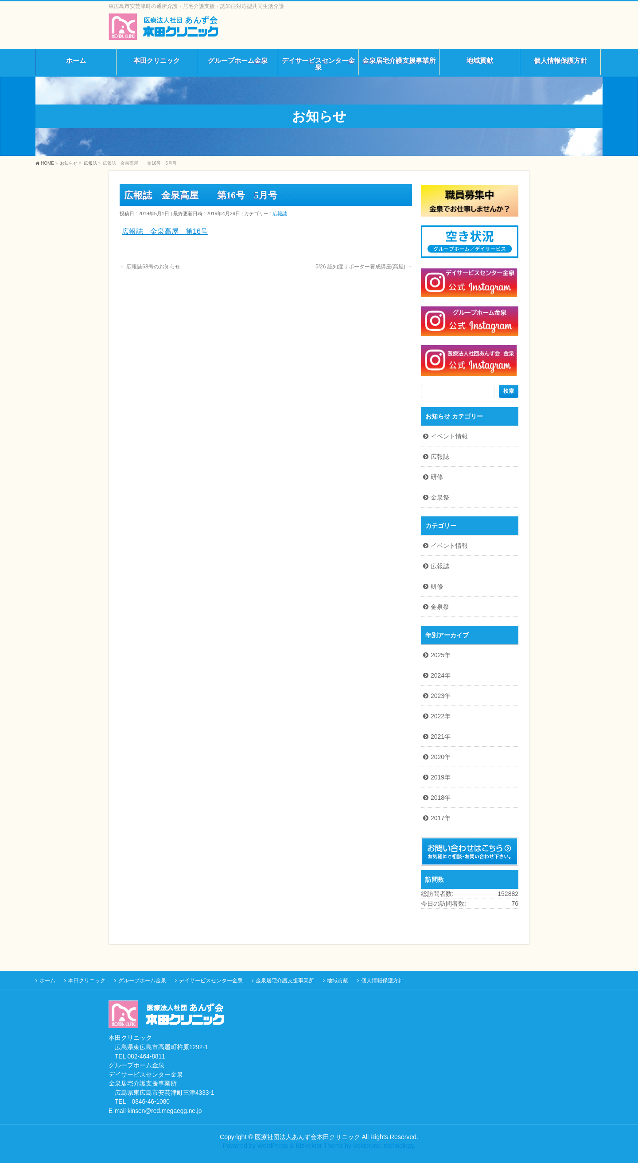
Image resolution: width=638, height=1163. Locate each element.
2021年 (441, 736)
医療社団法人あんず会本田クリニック (307, 1136)
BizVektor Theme (319, 1145)
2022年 (441, 716)
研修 (437, 477)
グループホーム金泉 (142, 980)
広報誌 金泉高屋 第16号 (165, 231)
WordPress (272, 1145)
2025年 (441, 655)
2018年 (441, 797)
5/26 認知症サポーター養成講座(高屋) (363, 267)
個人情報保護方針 (382, 980)
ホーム (47, 980)
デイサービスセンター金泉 (211, 980)
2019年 (441, 777)
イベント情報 (449, 436)
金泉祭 (440, 497)
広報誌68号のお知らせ (150, 267)
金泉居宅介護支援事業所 (285, 980)
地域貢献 (337, 980)
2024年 (441, 675)
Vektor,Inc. (367, 1145)
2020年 (441, 756)
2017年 (441, 818)
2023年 (441, 695)
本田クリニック (86, 980)
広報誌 (279, 213)
